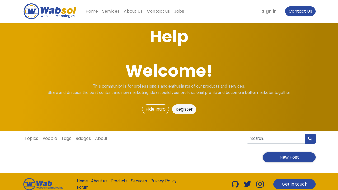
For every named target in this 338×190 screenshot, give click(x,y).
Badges (83, 138)
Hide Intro (155, 109)
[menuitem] (91, 11)
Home (82, 180)
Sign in (269, 11)
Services (139, 180)
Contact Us (300, 11)
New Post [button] (289, 157)
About (101, 138)
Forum (82, 187)
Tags (66, 138)
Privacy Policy (163, 180)
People (50, 138)
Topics (31, 138)
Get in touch (294, 184)
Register (184, 109)
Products (119, 180)
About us (99, 180)
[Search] (310, 139)
